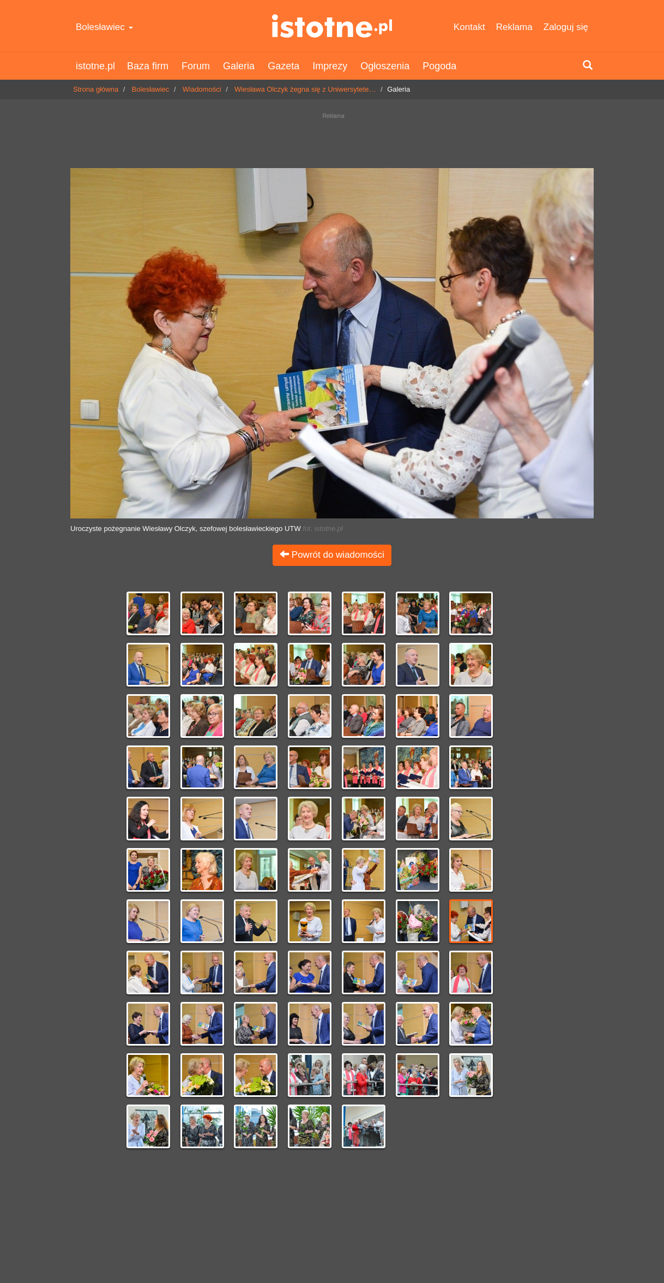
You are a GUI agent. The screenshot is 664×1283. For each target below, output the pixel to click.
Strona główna (95, 89)
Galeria (239, 66)
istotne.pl (331, 26)
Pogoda (439, 66)
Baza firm (147, 66)
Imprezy (329, 66)
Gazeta (283, 66)
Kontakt (469, 27)
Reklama (514, 27)
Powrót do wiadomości (332, 555)
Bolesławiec (104, 27)
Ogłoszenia (384, 66)
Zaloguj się (566, 27)
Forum (196, 66)
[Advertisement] (332, 137)
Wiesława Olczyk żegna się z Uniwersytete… (305, 89)
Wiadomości (202, 89)
